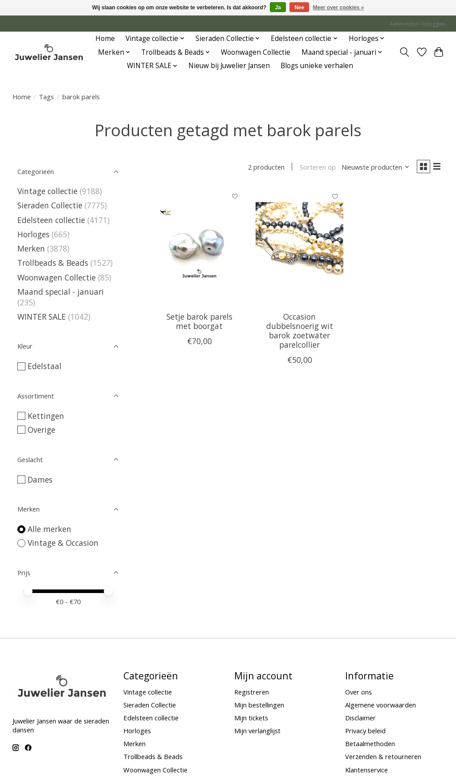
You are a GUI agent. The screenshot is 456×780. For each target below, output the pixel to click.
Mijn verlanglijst (257, 730)
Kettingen (46, 415)
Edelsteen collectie (52, 220)
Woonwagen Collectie (255, 52)
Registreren (251, 691)
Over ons (358, 691)
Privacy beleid (365, 730)
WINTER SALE (41, 316)
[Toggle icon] (404, 52)
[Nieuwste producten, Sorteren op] (372, 167)
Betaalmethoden (370, 743)
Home (105, 38)
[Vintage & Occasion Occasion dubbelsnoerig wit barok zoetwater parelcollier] (299, 248)
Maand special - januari (60, 291)
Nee (299, 7)
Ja (278, 7)
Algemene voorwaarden (380, 704)
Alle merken (49, 529)
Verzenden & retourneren (383, 756)
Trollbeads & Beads (52, 262)
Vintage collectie (48, 191)
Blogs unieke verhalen (317, 65)
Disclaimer (360, 717)
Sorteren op (314, 167)
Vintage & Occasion (63, 542)
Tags (46, 96)
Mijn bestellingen (259, 704)
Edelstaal (44, 366)
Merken (31, 248)
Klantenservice (366, 769)
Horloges (34, 234)
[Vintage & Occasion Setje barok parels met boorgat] (199, 248)
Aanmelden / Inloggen (417, 24)
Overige (41, 429)
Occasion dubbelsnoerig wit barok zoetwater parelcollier (299, 332)
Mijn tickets (251, 717)
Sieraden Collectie (51, 205)
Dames (40, 479)
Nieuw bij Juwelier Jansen (229, 65)
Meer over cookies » (338, 7)
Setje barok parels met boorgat (199, 323)
